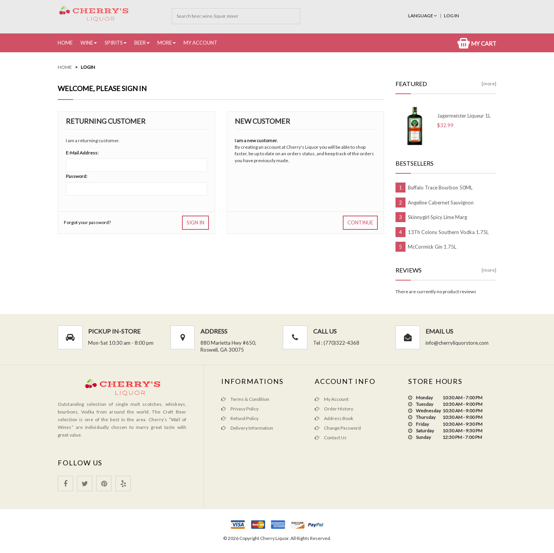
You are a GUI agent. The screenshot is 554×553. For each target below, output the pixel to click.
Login (88, 67)
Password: (76, 176)
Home (65, 43)
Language (423, 15)
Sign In (195, 222)
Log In (451, 15)
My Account (200, 43)
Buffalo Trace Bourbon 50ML (440, 187)
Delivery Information (247, 428)
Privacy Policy (240, 409)
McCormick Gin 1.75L (432, 247)
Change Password (338, 428)
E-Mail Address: (82, 153)
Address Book (334, 418)
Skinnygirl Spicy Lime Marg (437, 217)
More (164, 43)
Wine (86, 43)
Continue (360, 222)
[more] (489, 83)
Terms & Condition (245, 399)
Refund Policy (240, 418)
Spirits (114, 43)
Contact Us (331, 437)
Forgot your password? (87, 222)
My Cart (476, 43)
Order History (334, 409)
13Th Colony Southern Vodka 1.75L (448, 232)
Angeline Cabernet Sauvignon (441, 202)
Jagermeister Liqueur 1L (464, 116)
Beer (140, 43)
